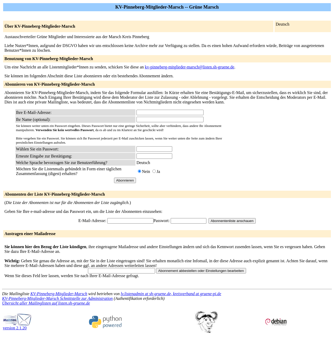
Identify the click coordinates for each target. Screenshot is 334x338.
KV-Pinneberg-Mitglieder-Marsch (58, 294)
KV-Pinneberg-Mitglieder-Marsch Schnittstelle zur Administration (57, 298)
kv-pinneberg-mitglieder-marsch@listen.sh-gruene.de (189, 67)
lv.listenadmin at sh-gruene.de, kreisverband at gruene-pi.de (171, 294)
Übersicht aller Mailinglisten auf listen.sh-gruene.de (46, 303)
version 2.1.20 (17, 326)
